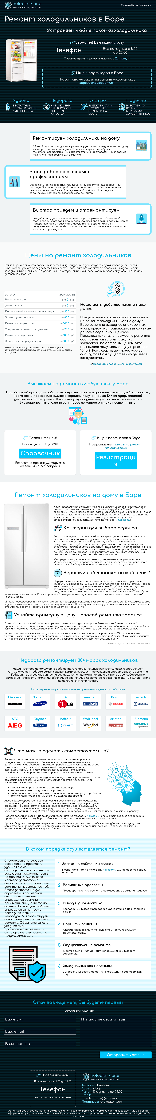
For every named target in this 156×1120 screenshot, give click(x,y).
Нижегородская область (121, 644)
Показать (103, 1085)
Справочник (40, 453)
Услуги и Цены (129, 5)
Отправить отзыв (125, 1055)
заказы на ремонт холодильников (123, 446)
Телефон (69, 50)
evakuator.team (111, 1101)
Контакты (145, 5)
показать (124, 520)
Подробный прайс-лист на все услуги (117, 364)
